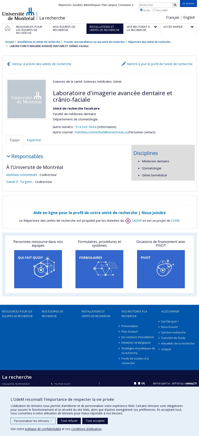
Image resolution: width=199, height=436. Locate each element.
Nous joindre (153, 212)
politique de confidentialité (43, 429)
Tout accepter (95, 421)
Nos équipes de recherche (52, 313)
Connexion (126, 5)
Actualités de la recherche (178, 343)
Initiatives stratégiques (136, 342)
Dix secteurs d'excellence (138, 337)
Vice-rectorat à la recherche (134, 313)
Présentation (130, 326)
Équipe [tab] (15, 140)
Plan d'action (130, 331)
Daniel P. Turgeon (19, 182)
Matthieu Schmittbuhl (21, 175)
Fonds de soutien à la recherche (135, 361)
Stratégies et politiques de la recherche (138, 350)
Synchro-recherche (173, 332)
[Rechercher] (175, 5)
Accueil (9, 42)
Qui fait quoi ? (170, 321)
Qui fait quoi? (62, 384)
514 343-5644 (86, 127)
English (189, 17)
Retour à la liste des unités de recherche (41, 64)
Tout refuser (69, 421)
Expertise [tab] (34, 140)
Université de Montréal (18, 13)
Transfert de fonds (173, 338)
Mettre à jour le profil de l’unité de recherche (159, 64)
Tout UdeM (160, 10)
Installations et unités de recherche (39, 42)
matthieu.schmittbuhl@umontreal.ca (101, 132)
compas (166, 349)
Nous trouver (169, 327)
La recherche (52, 18)
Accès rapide (170, 311)
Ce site (145, 10)
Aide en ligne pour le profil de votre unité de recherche (85, 212)
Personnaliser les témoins (33, 421)
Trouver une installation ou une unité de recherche (94, 42)
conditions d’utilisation (86, 429)
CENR (175, 220)
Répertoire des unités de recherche (149, 42)
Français (172, 17)
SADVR (133, 220)
